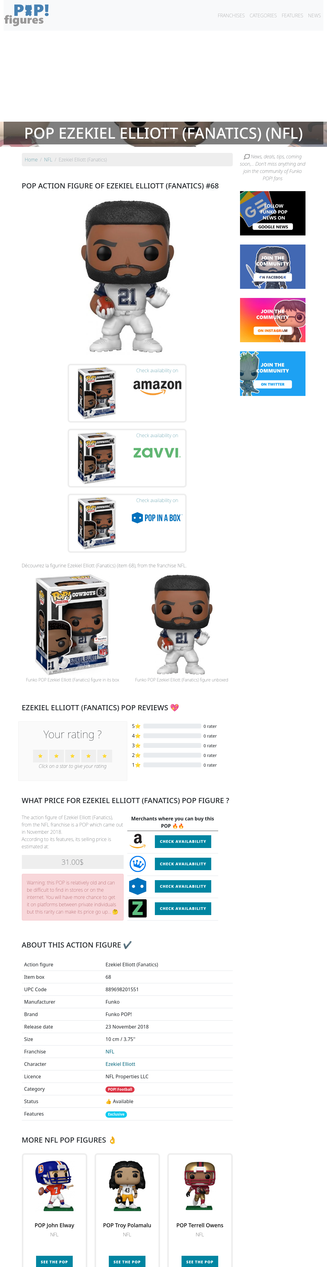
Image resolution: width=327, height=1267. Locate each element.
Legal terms (207, 1258)
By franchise (159, 1246)
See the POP (54, 1168)
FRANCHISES (231, 15)
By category (220, 1246)
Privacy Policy (238, 1258)
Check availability (183, 748)
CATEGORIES (263, 15)
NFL (109, 958)
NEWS (314, 15)
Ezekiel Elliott (120, 971)
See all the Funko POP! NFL (127, 1197)
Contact (183, 1258)
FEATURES (292, 15)
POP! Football (120, 996)
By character (190, 1246)
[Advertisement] (163, 76)
